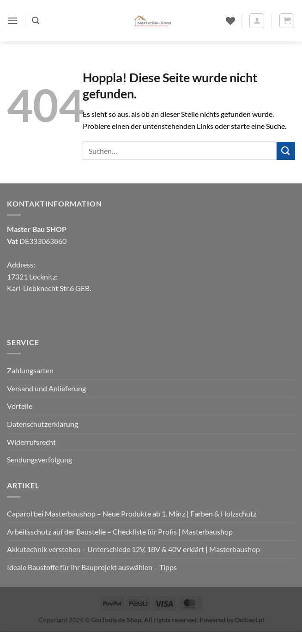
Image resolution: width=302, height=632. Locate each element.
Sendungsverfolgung (39, 459)
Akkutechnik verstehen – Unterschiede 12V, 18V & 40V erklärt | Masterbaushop (133, 549)
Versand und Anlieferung (46, 388)
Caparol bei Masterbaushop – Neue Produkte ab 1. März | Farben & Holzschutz (131, 513)
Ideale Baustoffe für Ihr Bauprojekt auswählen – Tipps (92, 567)
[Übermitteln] (286, 151)
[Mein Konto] (256, 20)
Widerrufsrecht (31, 442)
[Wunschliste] (230, 21)
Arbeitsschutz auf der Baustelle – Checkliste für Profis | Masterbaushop (120, 531)
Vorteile (19, 405)
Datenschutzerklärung (42, 423)
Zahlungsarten (30, 370)
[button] (12, 20)
